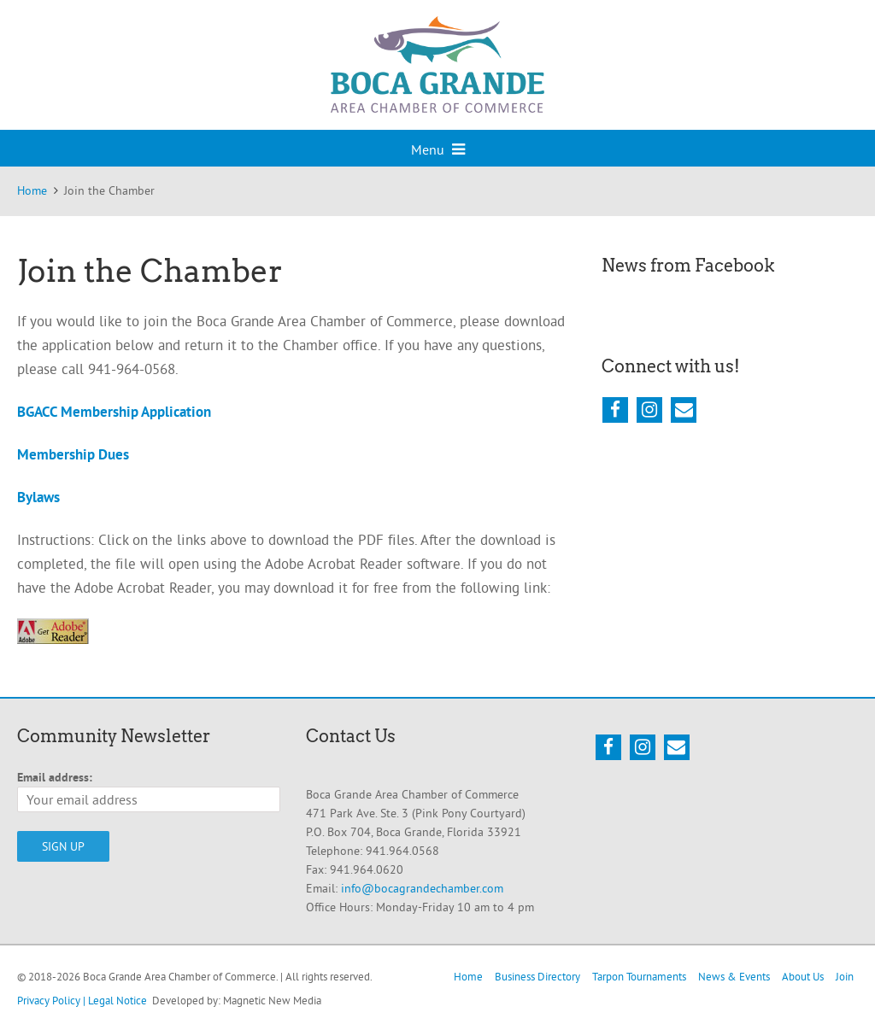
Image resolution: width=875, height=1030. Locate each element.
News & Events (734, 976)
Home (468, 976)
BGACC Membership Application (114, 411)
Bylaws (38, 497)
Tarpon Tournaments (639, 976)
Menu (438, 149)
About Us (803, 976)
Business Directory (537, 976)
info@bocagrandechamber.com (422, 888)
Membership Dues (73, 454)
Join (845, 976)
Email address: (54, 777)
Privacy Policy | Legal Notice (82, 1000)
